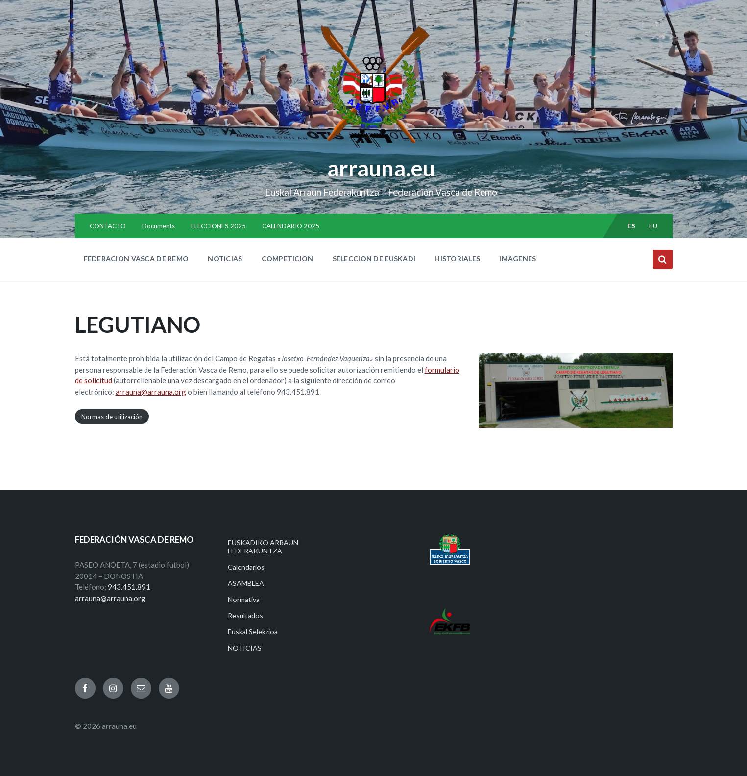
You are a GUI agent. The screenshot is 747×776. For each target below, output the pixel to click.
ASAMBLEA (246, 583)
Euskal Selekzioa (253, 631)
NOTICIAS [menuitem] (225, 258)
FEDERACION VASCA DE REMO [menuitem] (136, 258)
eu (653, 226)
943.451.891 (129, 586)
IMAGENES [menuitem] (517, 258)
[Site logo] (373, 147)
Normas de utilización (112, 416)
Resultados (245, 615)
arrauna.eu (381, 168)
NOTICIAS (245, 648)
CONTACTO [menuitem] (108, 226)
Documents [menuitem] (158, 226)
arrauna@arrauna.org (151, 391)
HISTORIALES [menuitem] (457, 258)
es (631, 226)
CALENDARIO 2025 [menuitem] (290, 226)
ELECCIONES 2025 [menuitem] (218, 226)
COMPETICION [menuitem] (287, 258)
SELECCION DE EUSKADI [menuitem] (374, 258)
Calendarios (246, 567)
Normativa (244, 599)
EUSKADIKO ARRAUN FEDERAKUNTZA (263, 546)
